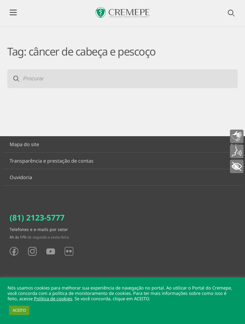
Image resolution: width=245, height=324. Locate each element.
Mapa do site (24, 144)
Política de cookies (53, 298)
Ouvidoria (21, 177)
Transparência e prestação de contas (51, 161)
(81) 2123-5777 (37, 217)
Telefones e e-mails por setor (39, 229)
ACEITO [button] (19, 310)
